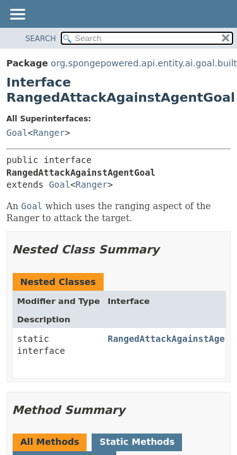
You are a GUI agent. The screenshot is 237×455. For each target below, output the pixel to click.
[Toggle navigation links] (17, 15)
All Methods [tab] (49, 442)
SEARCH (40, 38)
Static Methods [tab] (136, 442)
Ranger (49, 133)
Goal (17, 133)
